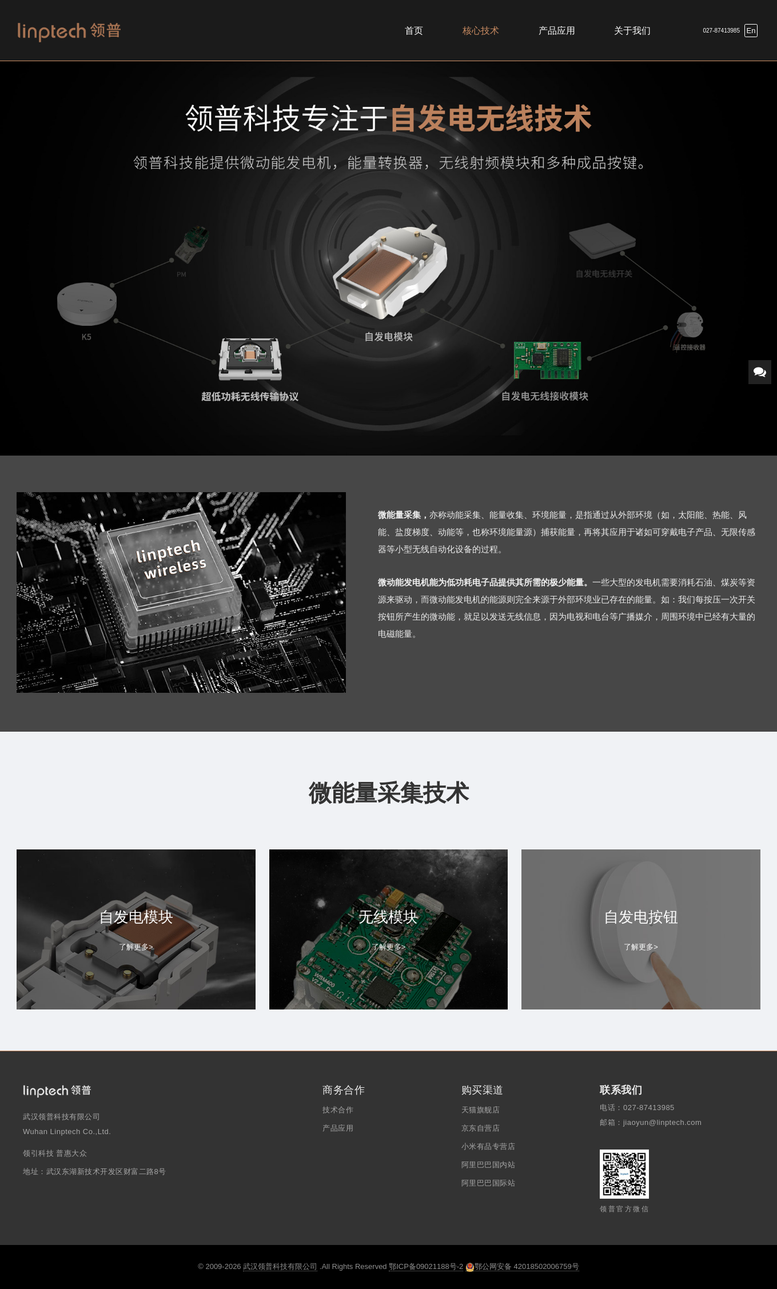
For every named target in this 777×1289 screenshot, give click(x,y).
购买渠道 (482, 1090)
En (751, 30)
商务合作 (343, 1090)
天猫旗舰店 (480, 1110)
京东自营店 (480, 1128)
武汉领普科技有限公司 (280, 1266)
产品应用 (557, 30)
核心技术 (481, 30)
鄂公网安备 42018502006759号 (522, 1266)
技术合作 (337, 1110)
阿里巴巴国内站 (488, 1164)
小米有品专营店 (488, 1146)
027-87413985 (721, 30)
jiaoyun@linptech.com (662, 1122)
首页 (414, 30)
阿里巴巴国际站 (488, 1183)
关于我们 (632, 30)
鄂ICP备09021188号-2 (426, 1266)
